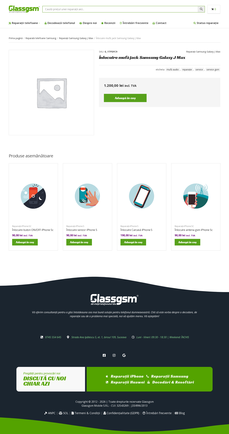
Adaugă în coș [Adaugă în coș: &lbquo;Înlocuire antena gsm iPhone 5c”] (187, 242)
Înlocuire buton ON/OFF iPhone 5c (32, 230)
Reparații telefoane (25, 23)
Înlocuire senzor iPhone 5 (81, 230)
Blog (180, 413)
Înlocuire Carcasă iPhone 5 (136, 230)
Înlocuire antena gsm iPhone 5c (194, 230)
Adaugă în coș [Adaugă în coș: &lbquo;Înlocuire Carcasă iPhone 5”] (133, 242)
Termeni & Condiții (86, 413)
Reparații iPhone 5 (75, 226)
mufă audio (173, 69)
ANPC (49, 413)
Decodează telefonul (61, 23)
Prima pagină (16, 38)
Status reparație (207, 23)
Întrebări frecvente (135, 23)
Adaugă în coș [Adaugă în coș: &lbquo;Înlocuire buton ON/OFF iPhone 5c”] (25, 242)
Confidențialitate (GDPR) (121, 413)
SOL (63, 413)
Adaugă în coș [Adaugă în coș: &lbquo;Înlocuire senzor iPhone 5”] (79, 242)
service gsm (213, 69)
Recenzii (109, 23)
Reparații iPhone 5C (22, 226)
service (199, 69)
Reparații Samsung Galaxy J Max (76, 38)
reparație (187, 69)
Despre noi (90, 23)
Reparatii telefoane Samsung (40, 38)
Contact (161, 23)
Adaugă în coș (125, 98)
